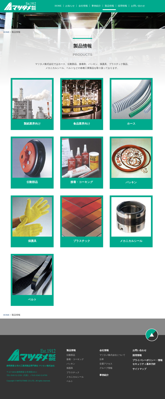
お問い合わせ (138, 6)
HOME (58, 6)
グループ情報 (105, 368)
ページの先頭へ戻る (151, 335)
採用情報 (122, 6)
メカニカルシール (75, 377)
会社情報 (83, 6)
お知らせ (70, 6)
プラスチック (72, 372)
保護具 (69, 368)
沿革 (101, 359)
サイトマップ (139, 369)
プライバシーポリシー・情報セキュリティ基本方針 (147, 362)
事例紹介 (96, 6)
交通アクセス (105, 364)
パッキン (70, 364)
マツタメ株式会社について (112, 355)
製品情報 (109, 6)
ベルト (69, 381)
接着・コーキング (75, 359)
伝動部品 (70, 355)
